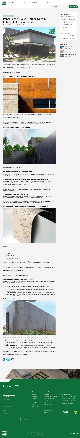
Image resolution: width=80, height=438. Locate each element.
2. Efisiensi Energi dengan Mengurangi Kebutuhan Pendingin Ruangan (67, 26)
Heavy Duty (46, 394)
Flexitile (34, 398)
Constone (34, 396)
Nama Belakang (7, 396)
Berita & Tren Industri (16, 13)
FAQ (33, 404)
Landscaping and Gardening (50, 396)
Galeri (21, 2)
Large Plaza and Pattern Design (49, 402)
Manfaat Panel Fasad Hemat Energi (68, 19)
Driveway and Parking (49, 398)
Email (4, 403)
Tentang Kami (48, 2)
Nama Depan (6, 391)
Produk (11, 2)
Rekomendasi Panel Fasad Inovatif (68, 38)
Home (4, 13)
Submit (24, 419)
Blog (8, 13)
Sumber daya (47, 407)
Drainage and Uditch (48, 404)
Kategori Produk (47, 391)
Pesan (4, 410)
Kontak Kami (35, 406)
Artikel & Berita (34, 2)
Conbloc (34, 394)
